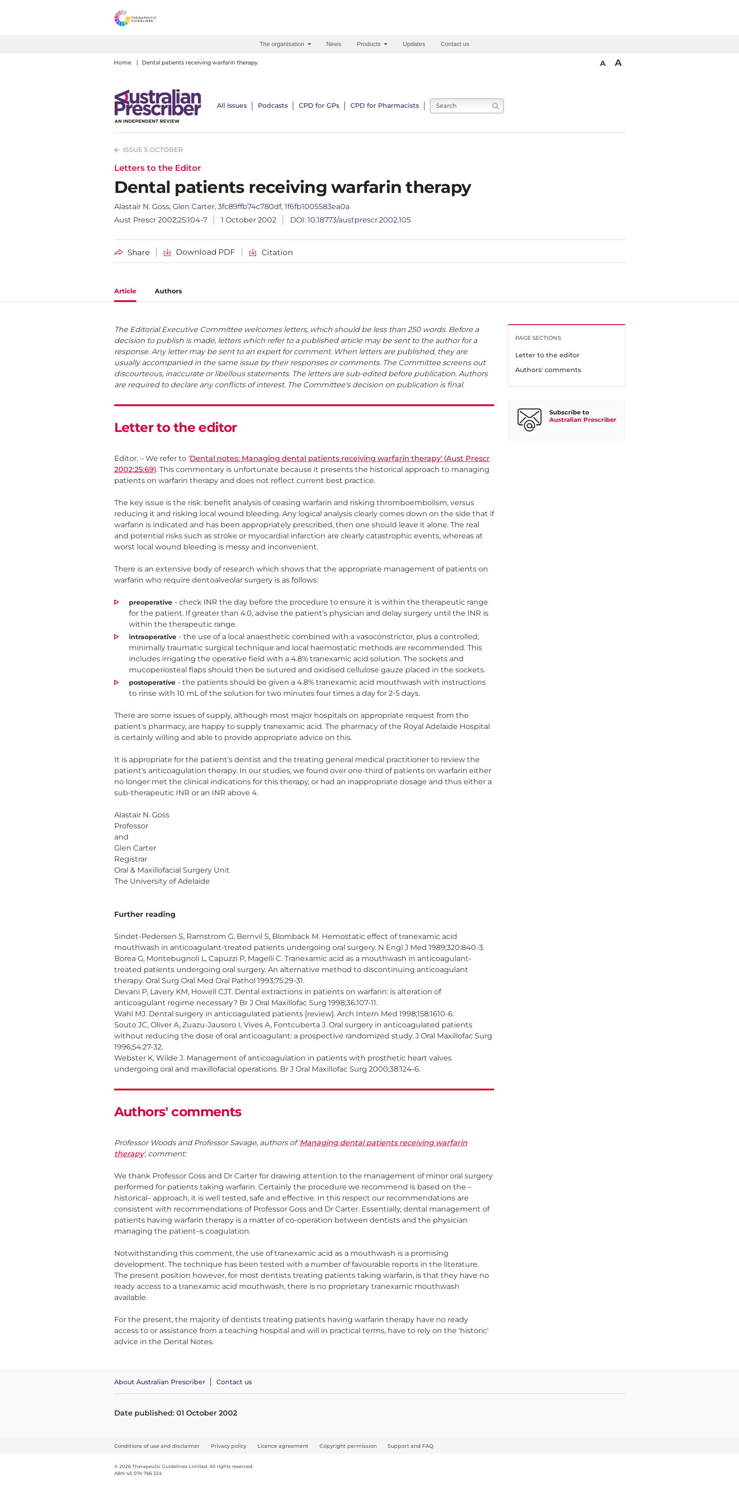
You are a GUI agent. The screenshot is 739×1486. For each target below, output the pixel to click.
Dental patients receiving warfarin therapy (200, 62)
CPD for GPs (319, 105)
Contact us (455, 44)
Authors (168, 291)
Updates (414, 44)
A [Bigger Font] (618, 62)
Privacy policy (228, 1446)
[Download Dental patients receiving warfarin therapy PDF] (199, 252)
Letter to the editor (547, 355)
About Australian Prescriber (159, 1382)
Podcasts (273, 105)
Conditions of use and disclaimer (157, 1446)
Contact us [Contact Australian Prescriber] (234, 1382)
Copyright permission (348, 1446)
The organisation (285, 44)
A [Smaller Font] (602, 63)
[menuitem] (286, 44)
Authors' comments (548, 370)
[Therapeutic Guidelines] (160, 19)
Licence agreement (282, 1446)
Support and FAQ (410, 1446)
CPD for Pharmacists (384, 105)
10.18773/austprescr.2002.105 (359, 220)
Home (122, 62)
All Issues (232, 105)
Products (372, 44)
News (334, 44)
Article (125, 291)
